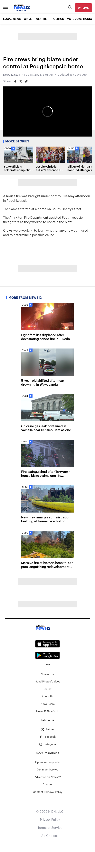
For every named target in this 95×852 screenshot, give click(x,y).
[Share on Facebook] (15, 81)
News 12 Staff (11, 74)
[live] (83, 7)
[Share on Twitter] (20, 81)
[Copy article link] (26, 81)
